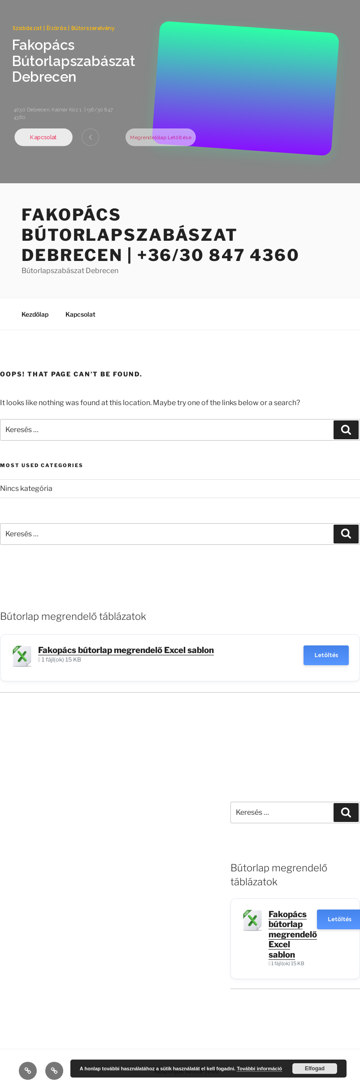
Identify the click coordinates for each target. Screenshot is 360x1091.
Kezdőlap (35, 314)
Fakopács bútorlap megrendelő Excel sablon (126, 650)
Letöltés (326, 655)
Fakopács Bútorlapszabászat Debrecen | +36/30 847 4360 (161, 235)
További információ (259, 1068)
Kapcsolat (80, 314)
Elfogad (315, 1068)
